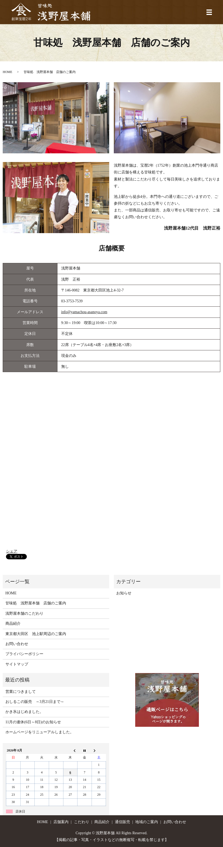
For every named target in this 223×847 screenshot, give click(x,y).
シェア (11, 551)
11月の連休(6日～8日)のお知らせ (33, 722)
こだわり (81, 822)
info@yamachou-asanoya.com (84, 312)
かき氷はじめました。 (24, 712)
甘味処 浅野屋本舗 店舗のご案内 (35, 603)
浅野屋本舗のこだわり (24, 613)
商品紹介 (13, 623)
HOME (7, 72)
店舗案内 (61, 822)
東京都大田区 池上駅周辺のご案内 (35, 634)
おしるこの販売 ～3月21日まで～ (34, 702)
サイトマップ (16, 664)
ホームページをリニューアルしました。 (39, 732)
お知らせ (123, 593)
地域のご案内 (146, 822)
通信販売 (122, 822)
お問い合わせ (16, 644)
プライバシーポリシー (24, 654)
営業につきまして (20, 692)
